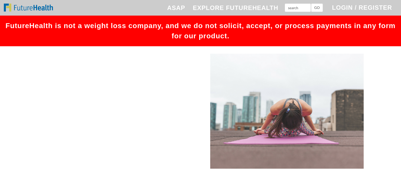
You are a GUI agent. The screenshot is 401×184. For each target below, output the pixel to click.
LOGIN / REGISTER (362, 7)
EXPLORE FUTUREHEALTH (235, 7)
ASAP (176, 7)
